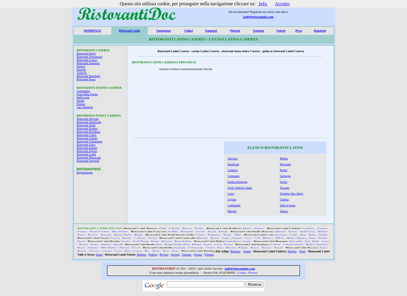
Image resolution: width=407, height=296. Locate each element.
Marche (232, 211)
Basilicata (233, 164)
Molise (284, 158)
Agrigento (180, 248)
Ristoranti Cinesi (87, 135)
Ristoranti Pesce (86, 79)
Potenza (259, 228)
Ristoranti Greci (86, 144)
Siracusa (267, 248)
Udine (237, 235)
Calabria (233, 170)
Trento (247, 251)
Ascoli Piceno (140, 241)
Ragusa (255, 248)
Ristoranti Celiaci (87, 60)
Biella (315, 241)
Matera (247, 228)
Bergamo (202, 238)
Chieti (162, 228)
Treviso (175, 254)
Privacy (252, 272)
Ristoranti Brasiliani (89, 131)
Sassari (136, 248)
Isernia (247, 241)
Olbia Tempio (109, 248)
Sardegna (285, 176)
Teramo (199, 228)
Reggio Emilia (123, 235)
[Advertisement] (288, 98)
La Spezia (140, 238)
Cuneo (325, 241)
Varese (82, 241)
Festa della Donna (87, 94)
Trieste (227, 235)
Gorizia (200, 235)
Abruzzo (233, 158)
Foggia (208, 244)
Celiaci (188, 30)
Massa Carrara (133, 251)
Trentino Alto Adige (291, 193)
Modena (323, 232)
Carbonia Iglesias (293, 244)
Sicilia (283, 181)
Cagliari (275, 244)
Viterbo (323, 235)
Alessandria (296, 241)
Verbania (106, 244)
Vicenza (209, 254)
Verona (198, 254)
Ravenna (106, 235)
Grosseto (94, 251)
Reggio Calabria (99, 232)
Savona (152, 238)
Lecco (248, 238)
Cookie (242, 272)
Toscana (285, 187)
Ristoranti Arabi (86, 125)
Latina (294, 235)
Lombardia (234, 205)
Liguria (232, 199)
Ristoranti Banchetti (88, 76)
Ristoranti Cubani (87, 138)
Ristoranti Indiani (87, 147)
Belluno (141, 254)
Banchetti (320, 30)
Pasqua (81, 104)
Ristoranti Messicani (89, 157)
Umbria (284, 199)
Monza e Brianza (297, 238)
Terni (302, 251)
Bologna (281, 232)
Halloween (83, 97)
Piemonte (285, 164)
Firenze (82, 251)
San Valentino (85, 107)
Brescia (214, 238)
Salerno (223, 232)
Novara (83, 244)
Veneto (284, 211)
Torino (94, 244)
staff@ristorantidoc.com (258, 16)
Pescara (187, 228)
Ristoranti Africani (88, 118)
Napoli (212, 232)
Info (263, 3)
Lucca (118, 251)
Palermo (243, 248)
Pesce (298, 30)
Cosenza (323, 228)
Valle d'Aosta (287, 205)
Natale (80, 100)
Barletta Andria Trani (176, 244)
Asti (307, 241)
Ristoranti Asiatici (87, 128)
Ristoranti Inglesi (87, 151)
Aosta (99, 254)
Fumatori (211, 30)
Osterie (280, 30)
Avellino (173, 232)
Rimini (138, 235)
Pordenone (214, 235)
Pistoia (156, 251)
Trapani (278, 248)
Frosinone (281, 235)
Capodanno (83, 91)
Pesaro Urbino (183, 241)
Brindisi (196, 244)
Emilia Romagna (238, 181)
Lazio (231, 193)
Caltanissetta (195, 248)
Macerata (166, 241)
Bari (159, 244)
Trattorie (258, 30)
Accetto (282, 3)
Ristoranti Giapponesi (90, 141)
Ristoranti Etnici (86, 53)
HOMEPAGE (92, 30)
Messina (231, 248)
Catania (210, 248)
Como (225, 238)
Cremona (236, 238)
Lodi (257, 238)
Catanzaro (309, 228)
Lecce (218, 244)
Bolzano (235, 251)
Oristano (125, 248)
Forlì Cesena (307, 232)
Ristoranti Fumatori (88, 63)
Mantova (268, 238)
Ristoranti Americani (89, 122)
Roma (312, 235)
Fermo (155, 241)
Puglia (283, 170)
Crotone (82, 232)
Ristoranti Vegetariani (89, 56)
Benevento (187, 232)
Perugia (292, 251)
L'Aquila (174, 228)
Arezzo (323, 248)
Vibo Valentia (120, 232)
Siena (175, 251)
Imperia (126, 238)
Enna (220, 248)
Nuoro (81, 248)
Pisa (147, 251)
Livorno (107, 251)
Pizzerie (235, 30)
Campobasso (233, 241)
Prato (166, 251)
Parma (81, 235)
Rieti (303, 235)
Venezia (186, 254)
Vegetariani (163, 30)
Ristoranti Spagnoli (88, 160)
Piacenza (93, 235)
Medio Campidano (317, 244)
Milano (280, 238)
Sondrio (323, 238)
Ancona (125, 241)
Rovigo (164, 254)
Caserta (200, 232)
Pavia (312, 238)
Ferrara (293, 232)
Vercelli (117, 244)
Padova (153, 254)
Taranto (228, 244)
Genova (115, 238)
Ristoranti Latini (129, 30)
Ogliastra (93, 248)
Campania (234, 176)
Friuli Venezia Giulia (240, 187)
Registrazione (85, 172)
